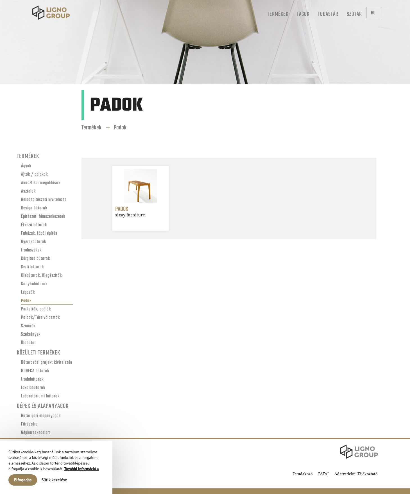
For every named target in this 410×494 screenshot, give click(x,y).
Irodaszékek (31, 250)
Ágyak (26, 166)
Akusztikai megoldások (40, 183)
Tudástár (328, 14)
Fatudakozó (302, 474)
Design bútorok (34, 208)
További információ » (81, 468)
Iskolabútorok (33, 388)
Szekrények (30, 334)
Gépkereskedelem (36, 432)
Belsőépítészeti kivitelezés (44, 199)
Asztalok (28, 191)
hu (373, 13)
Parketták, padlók (36, 309)
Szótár (354, 14)
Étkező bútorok (34, 225)
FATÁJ (323, 474)
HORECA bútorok (35, 371)
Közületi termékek (38, 353)
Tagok (303, 14)
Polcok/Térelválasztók (40, 317)
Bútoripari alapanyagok (41, 416)
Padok (26, 301)
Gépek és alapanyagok (43, 406)
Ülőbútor (28, 343)
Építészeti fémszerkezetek (43, 216)
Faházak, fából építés (39, 233)
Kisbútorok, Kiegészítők (41, 275)
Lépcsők (28, 292)
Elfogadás (22, 479)
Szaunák (28, 326)
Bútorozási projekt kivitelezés (46, 362)
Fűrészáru (29, 424)
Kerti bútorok (32, 267)
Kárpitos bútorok (35, 258)
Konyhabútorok (34, 284)
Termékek (277, 14)
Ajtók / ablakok (34, 174)
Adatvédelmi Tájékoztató (355, 474)
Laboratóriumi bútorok (40, 396)
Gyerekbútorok (33, 242)
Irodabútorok (32, 379)
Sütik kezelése (54, 479)
